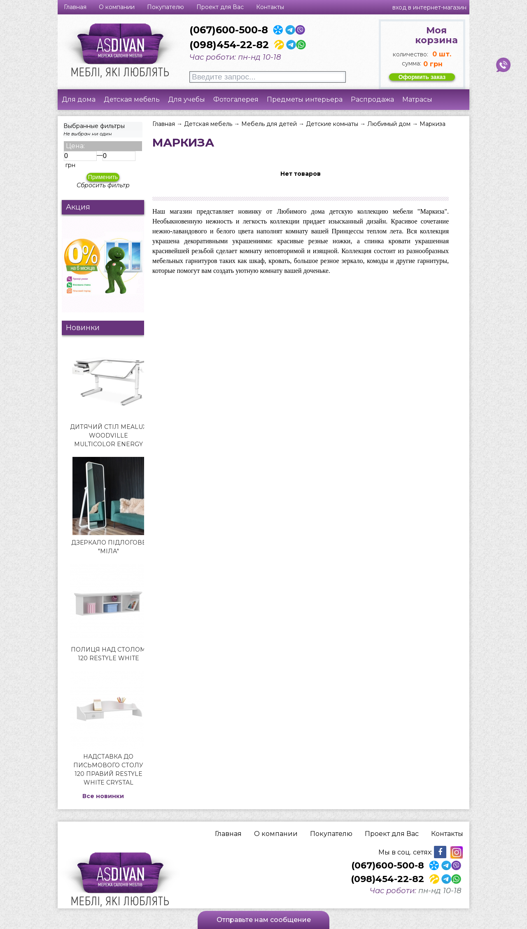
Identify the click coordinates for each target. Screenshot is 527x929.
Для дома (79, 99)
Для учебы (186, 99)
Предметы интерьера (305, 99)
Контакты (270, 7)
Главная (75, 7)
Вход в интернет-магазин (429, 7)
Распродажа (372, 99)
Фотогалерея (236, 99)
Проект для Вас (220, 7)
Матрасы (417, 99)
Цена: (75, 146)
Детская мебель (132, 99)
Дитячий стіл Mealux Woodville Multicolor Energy (108, 435)
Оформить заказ (422, 77)
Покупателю (165, 7)
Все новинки (103, 796)
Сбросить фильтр (103, 185)
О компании (117, 7)
